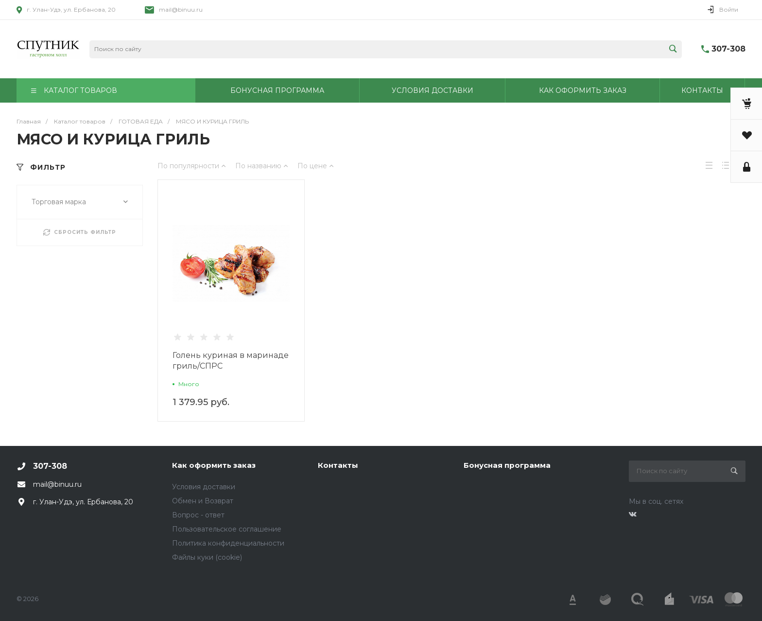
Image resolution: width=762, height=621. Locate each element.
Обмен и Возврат (202, 501)
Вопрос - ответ (198, 515)
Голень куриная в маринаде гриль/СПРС (231, 361)
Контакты (338, 465)
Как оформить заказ (214, 465)
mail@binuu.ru (181, 9)
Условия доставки (203, 486)
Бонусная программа (507, 465)
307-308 (728, 48)
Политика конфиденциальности (228, 543)
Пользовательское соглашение (226, 529)
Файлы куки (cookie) (207, 557)
